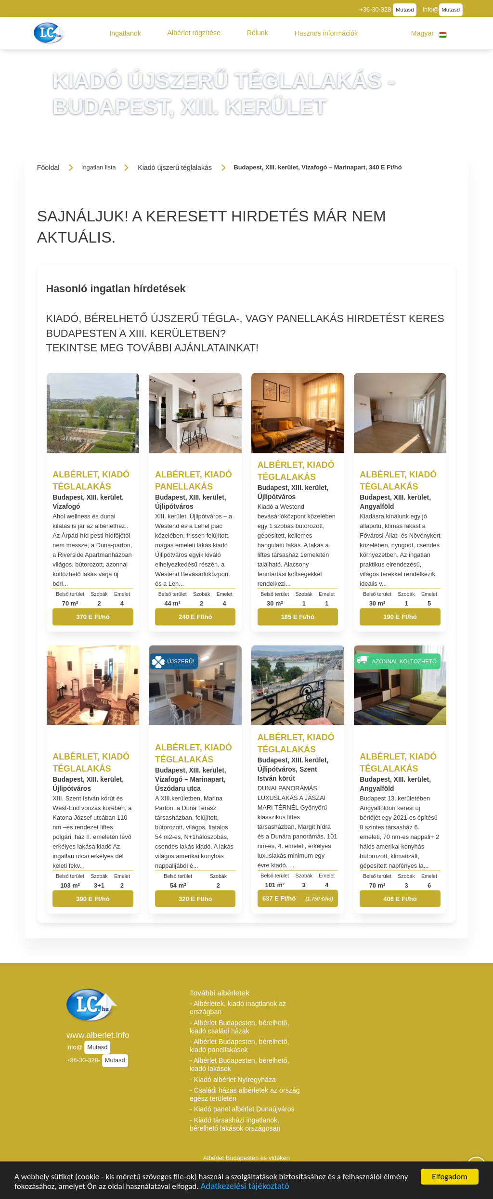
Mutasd (405, 10)
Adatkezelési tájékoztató (244, 1187)
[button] (125, 33)
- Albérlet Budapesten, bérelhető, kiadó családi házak (239, 1027)
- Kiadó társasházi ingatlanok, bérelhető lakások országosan (235, 1124)
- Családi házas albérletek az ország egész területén (245, 1094)
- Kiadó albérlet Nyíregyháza (233, 1079)
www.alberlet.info (98, 1035)
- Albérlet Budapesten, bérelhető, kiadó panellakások (239, 1046)
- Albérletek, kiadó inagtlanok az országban (238, 1008)
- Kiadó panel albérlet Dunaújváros (242, 1109)
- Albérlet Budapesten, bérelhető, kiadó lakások (239, 1064)
